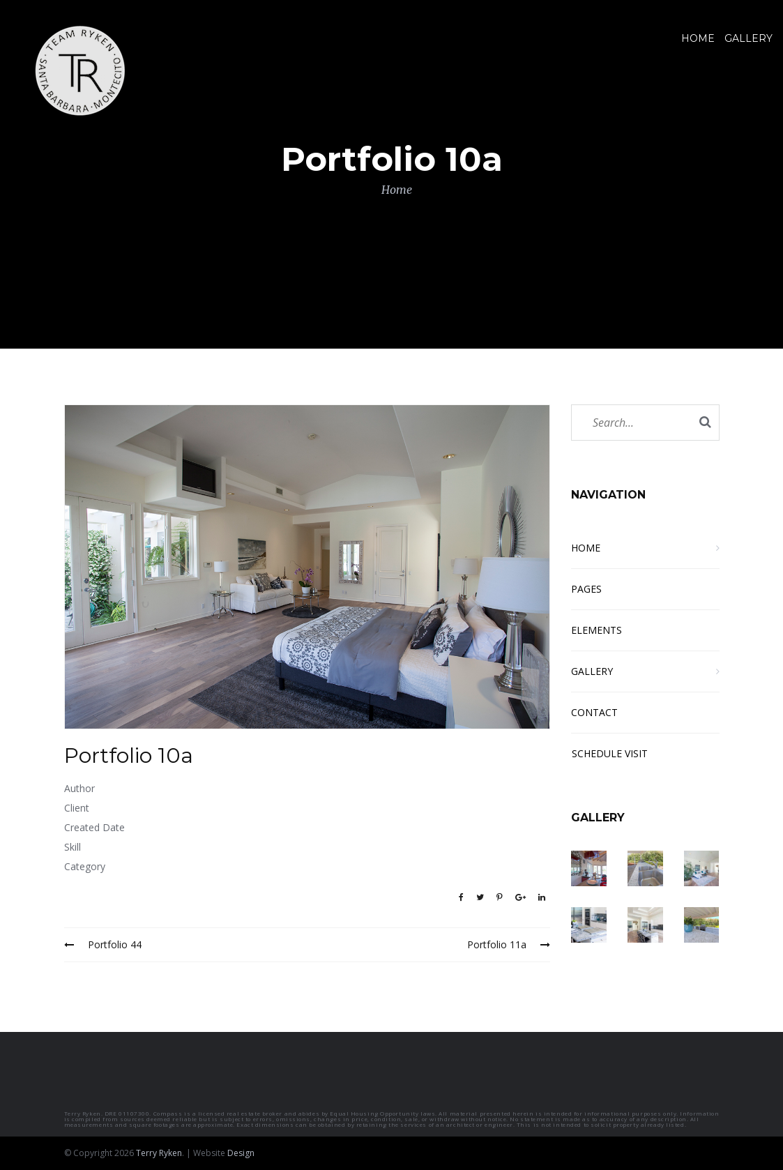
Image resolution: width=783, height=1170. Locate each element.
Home (396, 190)
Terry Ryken (159, 1153)
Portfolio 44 (103, 944)
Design (240, 1153)
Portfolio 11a (508, 944)
